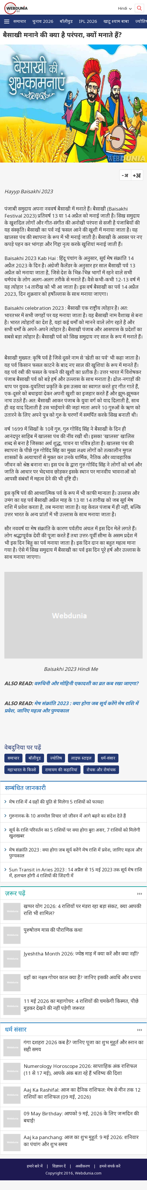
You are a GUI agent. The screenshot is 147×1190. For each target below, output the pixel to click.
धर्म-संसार (108, 758)
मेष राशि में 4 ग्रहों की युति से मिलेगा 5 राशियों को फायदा (56, 802)
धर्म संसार (16, 1029)
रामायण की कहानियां (61, 769)
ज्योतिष (56, 758)
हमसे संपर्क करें (109, 1166)
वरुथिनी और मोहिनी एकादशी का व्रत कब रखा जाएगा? (86, 683)
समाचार (19, 21)
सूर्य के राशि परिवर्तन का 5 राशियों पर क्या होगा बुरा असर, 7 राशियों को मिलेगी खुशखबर (74, 833)
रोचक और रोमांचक (101, 769)
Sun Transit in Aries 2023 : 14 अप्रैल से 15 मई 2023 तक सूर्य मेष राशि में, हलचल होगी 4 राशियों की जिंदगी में (75, 872)
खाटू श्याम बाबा (116, 21)
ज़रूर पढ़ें (15, 893)
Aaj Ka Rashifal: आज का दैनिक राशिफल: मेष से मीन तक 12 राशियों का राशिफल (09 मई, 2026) (82, 1093)
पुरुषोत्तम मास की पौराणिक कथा (53, 929)
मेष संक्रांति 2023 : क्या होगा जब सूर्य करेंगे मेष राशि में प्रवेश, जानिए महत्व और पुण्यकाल (75, 853)
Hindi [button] (123, 8)
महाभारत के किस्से (22, 769)
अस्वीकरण (82, 1166)
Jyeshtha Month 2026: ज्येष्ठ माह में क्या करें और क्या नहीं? (81, 953)
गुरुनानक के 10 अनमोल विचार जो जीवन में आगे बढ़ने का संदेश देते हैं (67, 816)
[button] (6, 21)
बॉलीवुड (66, 21)
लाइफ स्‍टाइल (81, 758)
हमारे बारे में (35, 1166)
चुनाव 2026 (42, 21)
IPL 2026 (88, 21)
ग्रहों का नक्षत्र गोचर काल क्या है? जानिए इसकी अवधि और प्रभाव (82, 977)
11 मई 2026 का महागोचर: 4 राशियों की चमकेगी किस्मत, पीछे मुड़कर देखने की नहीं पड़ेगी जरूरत (81, 1004)
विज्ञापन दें (59, 1166)
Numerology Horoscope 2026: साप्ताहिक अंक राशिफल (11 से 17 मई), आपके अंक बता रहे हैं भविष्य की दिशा (80, 1069)
